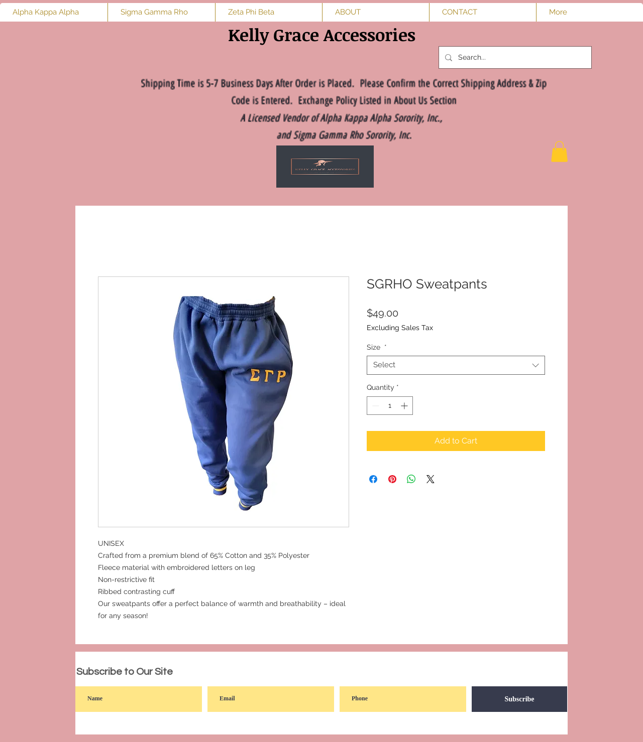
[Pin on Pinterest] (392, 479)
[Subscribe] (519, 699)
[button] (559, 151)
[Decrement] (374, 405)
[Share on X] (430, 479)
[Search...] (514, 57)
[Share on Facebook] (373, 479)
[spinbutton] (390, 405)
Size (377, 347)
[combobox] (456, 365)
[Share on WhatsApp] (411, 479)
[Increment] (405, 405)
